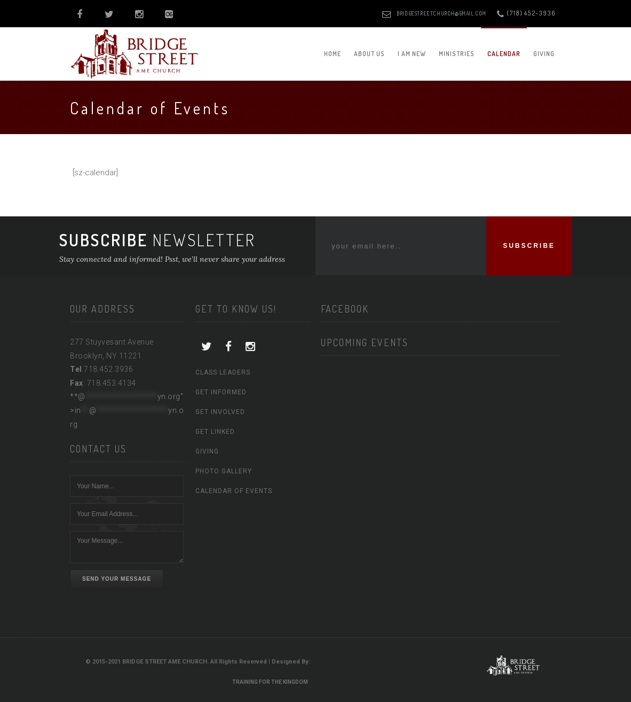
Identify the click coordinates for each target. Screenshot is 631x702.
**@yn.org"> (127, 410)
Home (332, 54)
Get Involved (220, 412)
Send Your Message (116, 579)
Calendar (503, 54)
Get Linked (215, 431)
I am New (412, 54)
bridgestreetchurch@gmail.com (441, 13)
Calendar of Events (233, 491)
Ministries (457, 54)
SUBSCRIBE (529, 245)
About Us (369, 54)
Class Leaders (222, 372)
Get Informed (221, 392)
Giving (544, 54)
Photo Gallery (223, 471)
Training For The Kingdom (270, 682)
